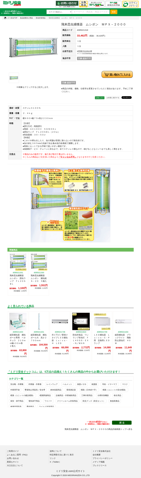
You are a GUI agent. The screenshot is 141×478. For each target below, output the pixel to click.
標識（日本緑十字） (89, 390)
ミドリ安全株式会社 (102, 451)
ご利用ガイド (13, 451)
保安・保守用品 (16, 401)
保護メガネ (81, 384)
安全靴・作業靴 (16, 384)
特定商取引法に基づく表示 (62, 455)
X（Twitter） (55, 462)
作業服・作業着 (34, 384)
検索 (114, 12)
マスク (125, 384)
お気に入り (100, 98)
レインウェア (52, 384)
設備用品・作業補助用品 (66, 395)
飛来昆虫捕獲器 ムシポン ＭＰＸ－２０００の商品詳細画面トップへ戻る (98, 429)
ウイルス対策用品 (46, 406)
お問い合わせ (13, 458)
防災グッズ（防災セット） (94, 401)
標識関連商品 (45, 395)
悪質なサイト (13, 462)
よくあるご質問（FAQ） (18, 455)
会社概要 (97, 455)
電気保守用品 (34, 401)
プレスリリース (100, 465)
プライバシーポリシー (103, 458)
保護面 (94, 384)
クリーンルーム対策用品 (67, 401)
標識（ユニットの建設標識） (22, 395)
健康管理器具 (16, 406)
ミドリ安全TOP (10, 18)
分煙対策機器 (103, 395)
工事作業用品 (86, 395)
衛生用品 (117, 395)
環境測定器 (71, 390)
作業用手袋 (15, 390)
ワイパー (48, 401)
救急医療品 (114, 401)
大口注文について (15, 465)
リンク (53, 458)
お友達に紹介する (113, 98)
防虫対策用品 (40, 18)
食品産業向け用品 (26, 18)
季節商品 (30, 406)
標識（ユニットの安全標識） (115, 390)
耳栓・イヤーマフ (109, 384)
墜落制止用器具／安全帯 (35, 390)
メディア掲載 (99, 462)
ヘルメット (67, 384)
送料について (56, 451)
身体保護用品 (55, 390)
